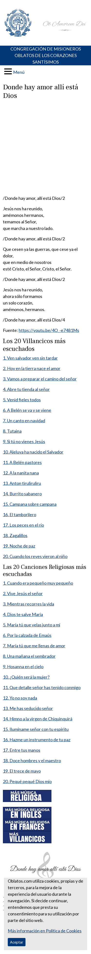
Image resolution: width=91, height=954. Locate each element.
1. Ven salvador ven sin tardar (30, 358)
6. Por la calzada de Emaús (27, 635)
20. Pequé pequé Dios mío (27, 781)
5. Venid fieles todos (22, 399)
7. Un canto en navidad (24, 420)
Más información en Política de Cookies (45, 930)
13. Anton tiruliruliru (22, 483)
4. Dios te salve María (23, 614)
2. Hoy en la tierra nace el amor (31, 368)
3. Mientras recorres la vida (28, 604)
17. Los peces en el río (23, 525)
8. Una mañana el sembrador (29, 656)
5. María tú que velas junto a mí (31, 624)
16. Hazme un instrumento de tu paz (36, 739)
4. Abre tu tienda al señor (26, 389)
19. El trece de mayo (22, 771)
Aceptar (16, 942)
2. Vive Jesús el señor (23, 593)
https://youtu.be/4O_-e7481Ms (49, 330)
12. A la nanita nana (21, 472)
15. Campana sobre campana (30, 504)
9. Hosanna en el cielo (23, 666)
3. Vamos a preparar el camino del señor (40, 378)
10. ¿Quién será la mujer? (26, 677)
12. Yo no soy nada (20, 698)
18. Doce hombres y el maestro (32, 760)
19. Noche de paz (19, 546)
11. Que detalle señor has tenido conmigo (42, 687)
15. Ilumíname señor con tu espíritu (36, 729)
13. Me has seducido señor (28, 708)
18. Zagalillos (15, 535)
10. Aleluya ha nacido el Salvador (33, 452)
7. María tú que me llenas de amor (34, 645)
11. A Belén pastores (22, 462)
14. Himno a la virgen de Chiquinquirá (37, 718)
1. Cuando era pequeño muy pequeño (38, 583)
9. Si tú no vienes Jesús (24, 441)
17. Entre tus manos (21, 750)
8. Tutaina (12, 431)
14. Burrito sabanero (22, 493)
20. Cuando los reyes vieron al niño (35, 556)
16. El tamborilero (19, 514)
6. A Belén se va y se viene (27, 410)
